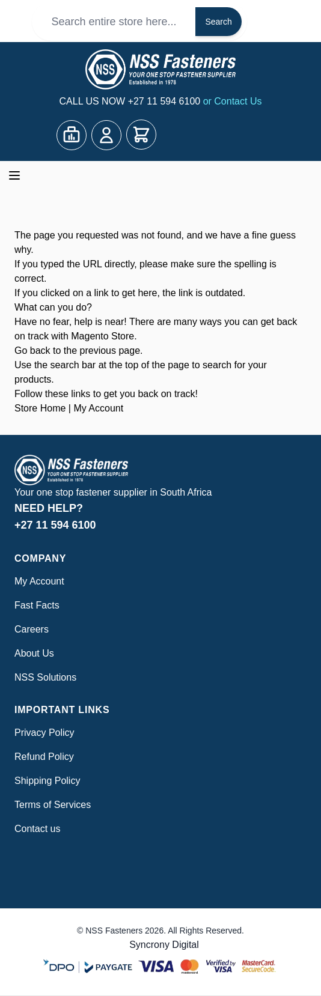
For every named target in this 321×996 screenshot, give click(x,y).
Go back (32, 350)
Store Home (40, 408)
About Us (34, 653)
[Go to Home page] (160, 69)
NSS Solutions (45, 677)
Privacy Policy (44, 732)
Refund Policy (44, 757)
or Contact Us (232, 101)
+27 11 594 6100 (165, 101)
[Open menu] (14, 175)
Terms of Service (50, 805)
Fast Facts (37, 605)
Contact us (37, 829)
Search (218, 21)
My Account (98, 408)
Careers (31, 629)
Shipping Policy (47, 781)
